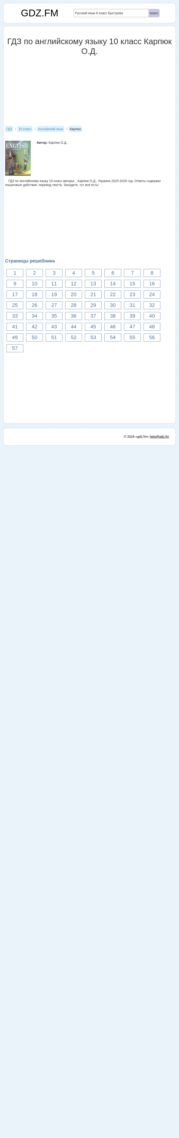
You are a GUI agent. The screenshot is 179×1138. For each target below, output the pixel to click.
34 (34, 316)
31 (132, 305)
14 (113, 284)
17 (15, 294)
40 (152, 316)
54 (113, 337)
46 (113, 327)
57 (15, 348)
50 (34, 337)
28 (73, 305)
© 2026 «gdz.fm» (136, 1129)
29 (93, 305)
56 (152, 337)
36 (73, 316)
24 (152, 294)
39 (132, 316)
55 (132, 337)
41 (15, 327)
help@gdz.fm (159, 1129)
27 (54, 305)
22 (113, 294)
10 (34, 284)
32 (152, 305)
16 (152, 284)
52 (73, 337)
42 (34, 327)
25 (15, 305)
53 (93, 337)
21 (93, 294)
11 (54, 284)
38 (113, 316)
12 (73, 284)
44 (73, 327)
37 (93, 316)
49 (15, 337)
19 (54, 294)
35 (54, 316)
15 (132, 284)
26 (34, 305)
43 (54, 327)
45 (93, 327)
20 (73, 294)
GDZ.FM (40, 12)
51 (54, 337)
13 (93, 284)
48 (152, 327)
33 (15, 316)
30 (113, 305)
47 (132, 327)
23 (132, 294)
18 (34, 294)
